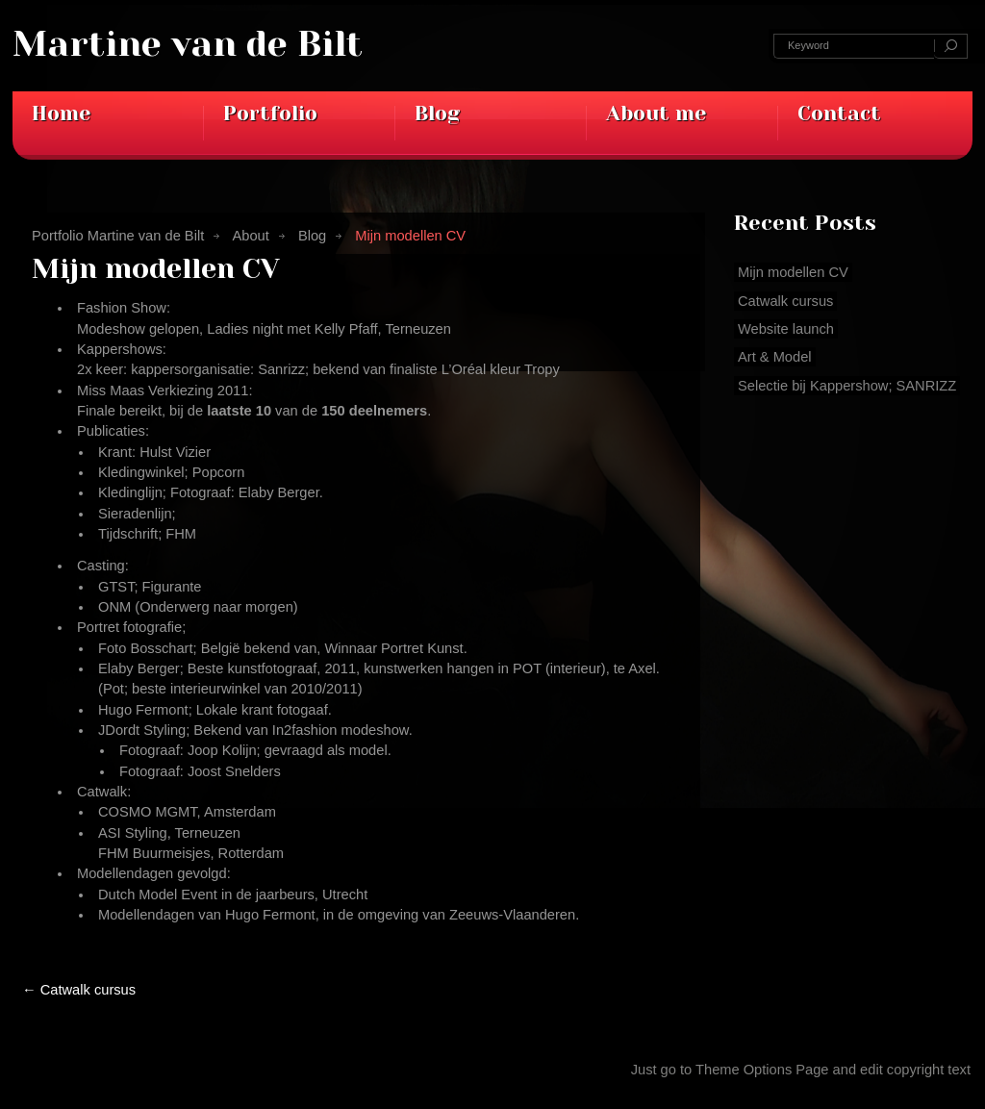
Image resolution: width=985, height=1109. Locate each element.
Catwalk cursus (79, 989)
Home (61, 113)
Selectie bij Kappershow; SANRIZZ (847, 385)
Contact (839, 113)
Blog (437, 113)
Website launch (786, 329)
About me (656, 113)
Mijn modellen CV (156, 268)
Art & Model (775, 357)
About (250, 235)
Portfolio (270, 113)
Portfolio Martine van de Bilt (118, 235)
